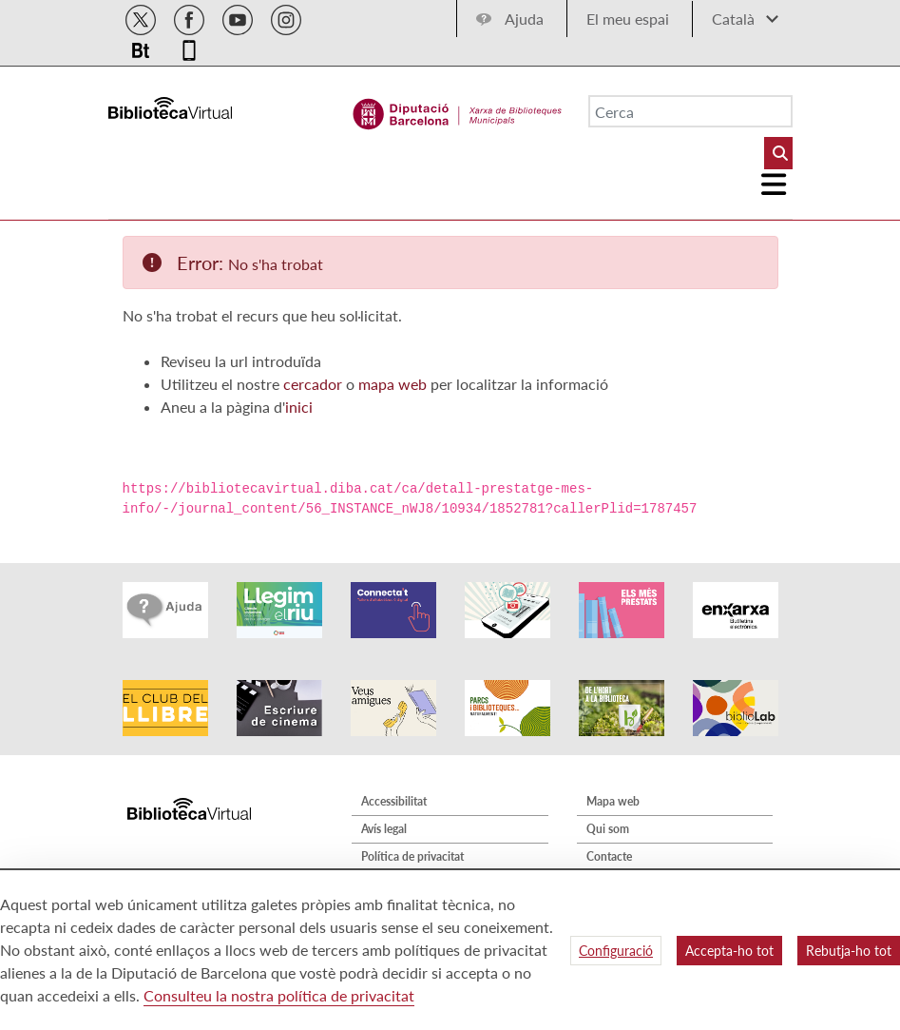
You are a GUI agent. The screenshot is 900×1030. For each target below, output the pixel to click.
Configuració (616, 951)
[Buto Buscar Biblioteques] (778, 153)
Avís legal (384, 829)
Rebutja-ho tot (848, 951)
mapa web (392, 384)
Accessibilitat (394, 801)
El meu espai (627, 19)
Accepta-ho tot (729, 951)
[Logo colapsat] (774, 184)
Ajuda (524, 19)
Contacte (609, 856)
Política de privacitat (412, 856)
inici (299, 407)
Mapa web (613, 801)
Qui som (607, 829)
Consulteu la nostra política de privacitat (279, 995)
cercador (312, 384)
